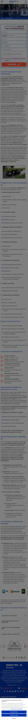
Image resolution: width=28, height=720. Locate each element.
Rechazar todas (14, 715)
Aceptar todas (14, 711)
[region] (14, 709)
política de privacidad (16, 709)
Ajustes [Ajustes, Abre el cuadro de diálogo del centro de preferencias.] (14, 718)
